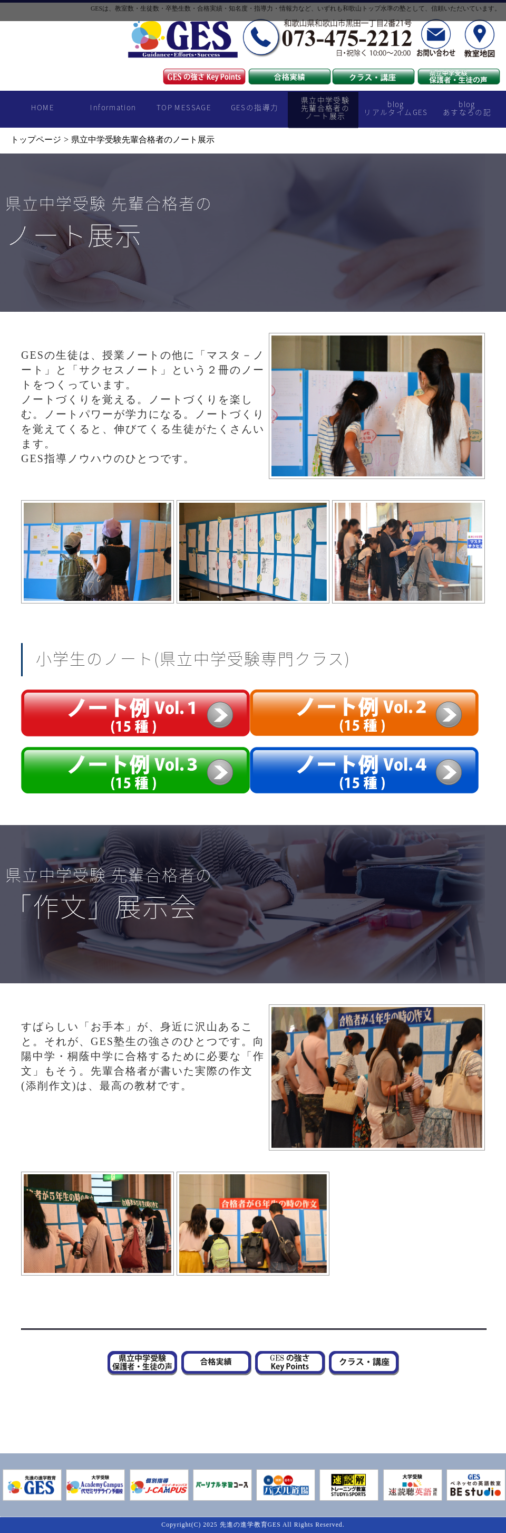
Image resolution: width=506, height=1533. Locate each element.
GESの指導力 (255, 107)
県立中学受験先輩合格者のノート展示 (325, 107)
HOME (42, 107)
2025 (210, 1524)
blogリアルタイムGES (395, 108)
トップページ (36, 139)
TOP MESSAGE (184, 107)
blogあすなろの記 (467, 108)
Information (113, 107)
